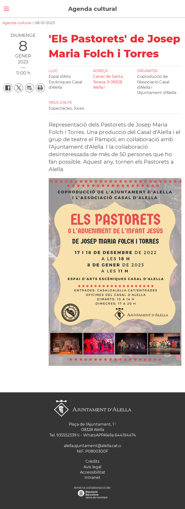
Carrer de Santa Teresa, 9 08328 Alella (108, 82)
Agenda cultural (92, 8)
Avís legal (92, 467)
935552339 (66, 435)
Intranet (92, 477)
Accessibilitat (92, 472)
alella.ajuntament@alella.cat (91, 445)
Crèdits (92, 461)
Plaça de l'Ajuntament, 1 (91, 424)
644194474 (125, 435)
